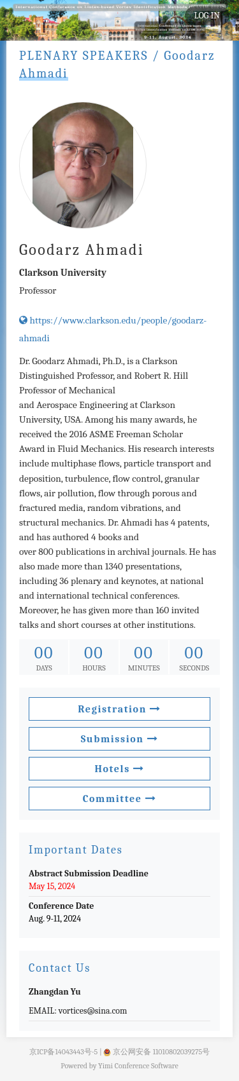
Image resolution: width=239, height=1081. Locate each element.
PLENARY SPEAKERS (83, 55)
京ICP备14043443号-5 (63, 1051)
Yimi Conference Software (138, 1065)
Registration (119, 709)
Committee (120, 799)
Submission (120, 739)
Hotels (119, 769)
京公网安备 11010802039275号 (156, 1051)
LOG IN (207, 15)
